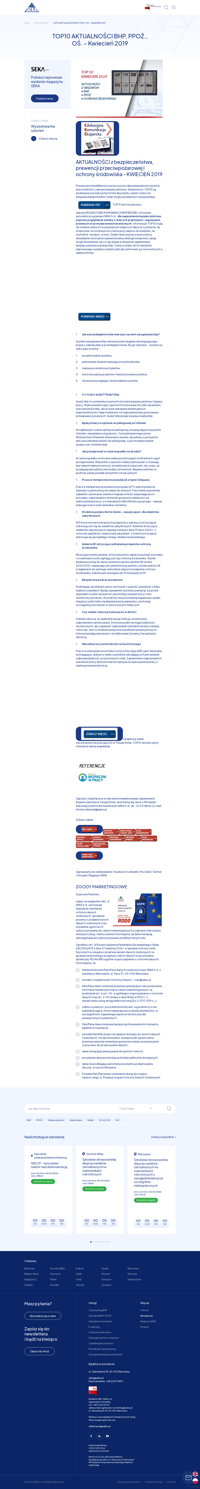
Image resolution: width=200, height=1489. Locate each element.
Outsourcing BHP (98, 1310)
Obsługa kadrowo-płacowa (104, 1337)
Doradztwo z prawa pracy (102, 1348)
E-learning (94, 1326)
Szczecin (106, 1284)
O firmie (144, 1310)
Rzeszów (106, 1279)
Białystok (29, 1268)
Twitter (157, 871)
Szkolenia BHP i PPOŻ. (100, 1315)
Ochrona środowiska (100, 1332)
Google (82, 875)
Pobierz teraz (44, 98)
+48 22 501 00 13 (100, 1404)
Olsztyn (80, 1284)
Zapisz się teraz (39, 1351)
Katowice (55, 1273)
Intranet (144, 1326)
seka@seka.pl (96, 1377)
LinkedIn (133, 871)
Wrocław (132, 1273)
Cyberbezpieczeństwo (101, 1343)
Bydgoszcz (30, 1279)
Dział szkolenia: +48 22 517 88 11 (106, 1381)
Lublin (79, 1273)
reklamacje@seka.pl (99, 1426)
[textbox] (133, 1108)
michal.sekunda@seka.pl (91, 809)
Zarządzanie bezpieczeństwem (105, 1354)
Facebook (119, 871)
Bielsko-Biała (31, 1273)
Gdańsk (28, 1284)
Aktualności (41, 23)
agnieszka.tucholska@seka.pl (116, 1407)
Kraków (80, 1268)
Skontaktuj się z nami (43, 1316)
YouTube (145, 871)
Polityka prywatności (128, 1481)
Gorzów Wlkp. (58, 1268)
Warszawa (133, 1268)
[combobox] (133, 1108)
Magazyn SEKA (98, 875)
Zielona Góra (134, 1279)
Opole (105, 1268)
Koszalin (54, 1284)
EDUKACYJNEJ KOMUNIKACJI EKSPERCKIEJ (112, 212)
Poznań (106, 1273)
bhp (110, 245)
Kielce (53, 1279)
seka (26, 23)
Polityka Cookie (153, 1481)
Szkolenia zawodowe (100, 1321)
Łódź (78, 1279)
